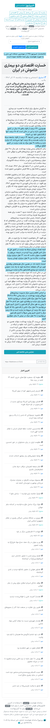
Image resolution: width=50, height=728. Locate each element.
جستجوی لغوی (32, 47)
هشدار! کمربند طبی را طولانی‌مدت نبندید (25, 596)
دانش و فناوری (15, 16)
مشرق (42, 77)
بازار (44, 23)
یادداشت (30, 23)
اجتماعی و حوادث (40, 16)
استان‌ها (38, 23)
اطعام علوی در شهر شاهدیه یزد (28, 648)
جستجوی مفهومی (19, 47)
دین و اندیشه (9, 20)
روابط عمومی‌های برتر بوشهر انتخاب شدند (24, 456)
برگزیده (43, 13)
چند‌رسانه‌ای (21, 20)
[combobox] (25, 41)
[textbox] (26, 41)
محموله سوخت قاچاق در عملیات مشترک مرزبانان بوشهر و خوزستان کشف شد (26, 481)
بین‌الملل (28, 13)
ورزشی (21, 13)
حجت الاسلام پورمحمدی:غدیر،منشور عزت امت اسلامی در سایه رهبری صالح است (24, 674)
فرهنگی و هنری (27, 16)
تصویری (29, 20)
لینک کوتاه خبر (41, 361)
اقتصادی (13, 13)
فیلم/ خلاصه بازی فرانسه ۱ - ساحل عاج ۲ (25, 493)
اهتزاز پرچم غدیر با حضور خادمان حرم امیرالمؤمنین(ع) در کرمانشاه (27, 557)
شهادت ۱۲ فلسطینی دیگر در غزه (28, 531)
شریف (20, 36)
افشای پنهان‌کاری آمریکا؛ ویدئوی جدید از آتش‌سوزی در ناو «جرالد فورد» (26, 403)
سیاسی (36, 13)
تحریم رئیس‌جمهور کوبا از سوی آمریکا (26, 391)
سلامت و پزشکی (40, 20)
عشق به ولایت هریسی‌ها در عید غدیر (26, 686)
